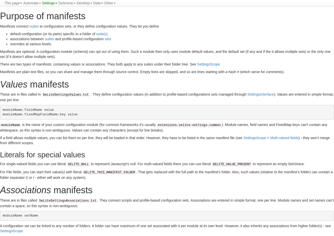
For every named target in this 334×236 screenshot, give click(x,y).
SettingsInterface (260, 94)
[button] (13, 3)
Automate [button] (32, 3)
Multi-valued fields (284, 138)
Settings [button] (49, 3)
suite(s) (102, 34)
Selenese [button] (67, 3)
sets (108, 39)
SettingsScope (208, 64)
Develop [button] (84, 3)
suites (34, 26)
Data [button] (98, 3)
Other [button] (109, 3)
